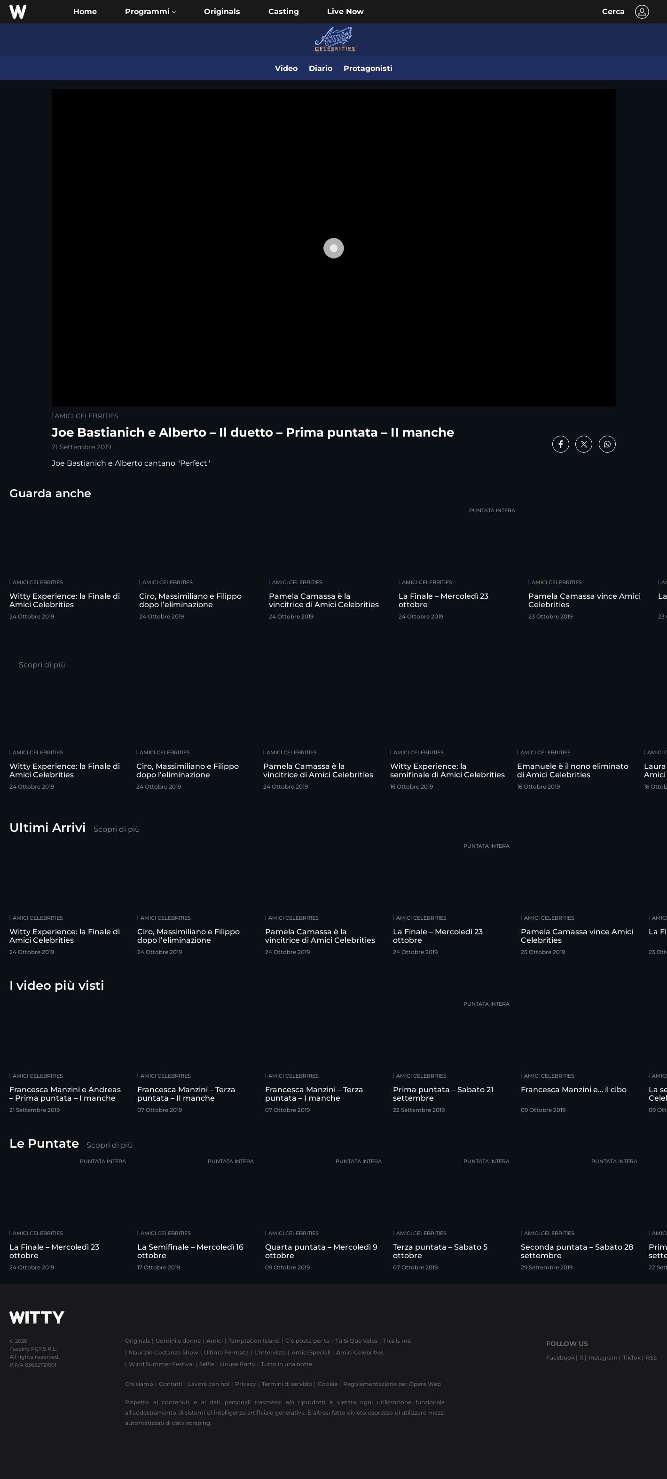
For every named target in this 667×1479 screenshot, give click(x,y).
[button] (150, 11)
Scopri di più (42, 664)
